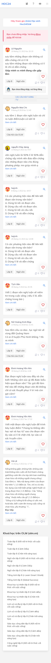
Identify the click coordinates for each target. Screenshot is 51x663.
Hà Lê (14, 461)
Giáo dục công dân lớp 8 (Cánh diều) (24, 631)
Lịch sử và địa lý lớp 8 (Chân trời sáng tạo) (25, 617)
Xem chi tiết (10, 122)
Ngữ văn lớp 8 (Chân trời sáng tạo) (23, 570)
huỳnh (14, 188)
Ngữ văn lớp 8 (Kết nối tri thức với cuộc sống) (25, 559)
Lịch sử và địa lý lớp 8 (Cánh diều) (23, 611)
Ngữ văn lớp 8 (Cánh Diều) (19, 565)
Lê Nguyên (16, 48)
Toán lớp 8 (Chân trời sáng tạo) (22, 553)
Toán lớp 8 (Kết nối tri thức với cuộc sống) (23, 542)
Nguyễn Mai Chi (19, 107)
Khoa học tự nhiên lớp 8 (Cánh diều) (24, 592)
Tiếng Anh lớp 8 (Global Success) (22, 580)
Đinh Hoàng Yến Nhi (21, 368)
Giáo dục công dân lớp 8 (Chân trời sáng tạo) (23, 637)
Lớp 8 (9, 81)
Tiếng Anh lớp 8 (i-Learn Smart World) (25, 575)
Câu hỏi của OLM (15, 134)
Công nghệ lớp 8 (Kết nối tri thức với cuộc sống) (24, 644)
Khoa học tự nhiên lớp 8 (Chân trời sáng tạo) (23, 598)
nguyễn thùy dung (20, 147)
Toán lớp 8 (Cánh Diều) (18, 548)
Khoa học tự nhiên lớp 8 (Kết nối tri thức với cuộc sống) (23, 586)
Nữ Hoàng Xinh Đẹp (21, 322)
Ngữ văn (20, 81)
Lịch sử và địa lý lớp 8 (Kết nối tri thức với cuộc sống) (25, 605)
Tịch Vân (15, 284)
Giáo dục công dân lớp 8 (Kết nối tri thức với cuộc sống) (23, 624)
